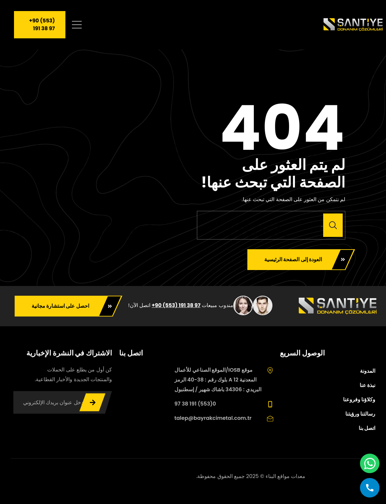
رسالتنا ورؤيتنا (360, 414)
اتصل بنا (367, 428)
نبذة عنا (367, 385)
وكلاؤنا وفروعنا (359, 399)
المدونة (367, 371)
